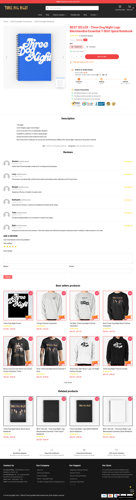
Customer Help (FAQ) (77, 482)
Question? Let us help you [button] (126, 497)
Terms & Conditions (43, 473)
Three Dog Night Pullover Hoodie (115, 369)
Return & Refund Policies (78, 476)
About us (40, 470)
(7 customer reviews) (86, 36)
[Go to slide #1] (29, 94)
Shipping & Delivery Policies (79, 470)
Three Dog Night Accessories (21, 22)
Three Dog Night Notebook (44, 22)
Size (71, 43)
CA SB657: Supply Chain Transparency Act (51, 482)
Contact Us (73, 479)
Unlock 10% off (132, 490)
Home (5, 22)
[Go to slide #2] (40, 94)
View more (68, 382)
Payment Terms (75, 473)
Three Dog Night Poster (12, 323)
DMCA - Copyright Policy (45, 479)
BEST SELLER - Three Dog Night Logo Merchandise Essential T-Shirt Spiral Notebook (51, 431)
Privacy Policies (42, 476)
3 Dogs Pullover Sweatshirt (47, 323)
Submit (8, 277)
